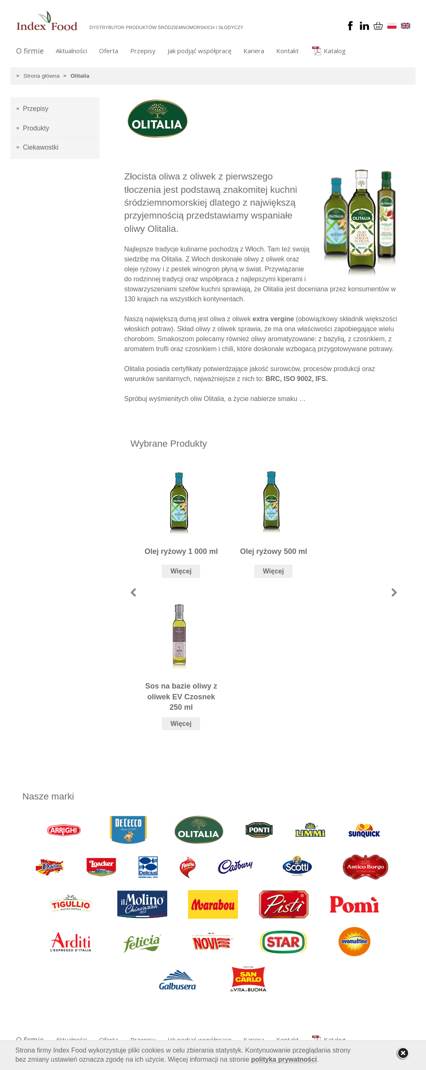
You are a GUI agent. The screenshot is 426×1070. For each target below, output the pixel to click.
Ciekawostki (40, 147)
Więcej (181, 571)
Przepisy (143, 51)
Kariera (253, 51)
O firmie (30, 51)
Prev (133, 592)
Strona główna (41, 76)
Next (394, 592)
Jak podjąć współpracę (199, 51)
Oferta (108, 51)
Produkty (36, 128)
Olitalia (80, 76)
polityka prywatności (284, 1059)
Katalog (335, 51)
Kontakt (287, 51)
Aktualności (71, 51)
